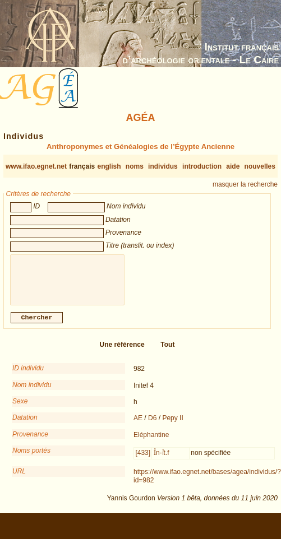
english (109, 166)
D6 (152, 424)
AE (137, 424)
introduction (202, 166)
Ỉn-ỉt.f (161, 458)
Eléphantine (151, 440)
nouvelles (260, 166)
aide (232, 166)
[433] (142, 458)
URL (19, 477)
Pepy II (172, 424)
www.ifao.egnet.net (36, 166)
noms (135, 166)
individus (163, 166)
